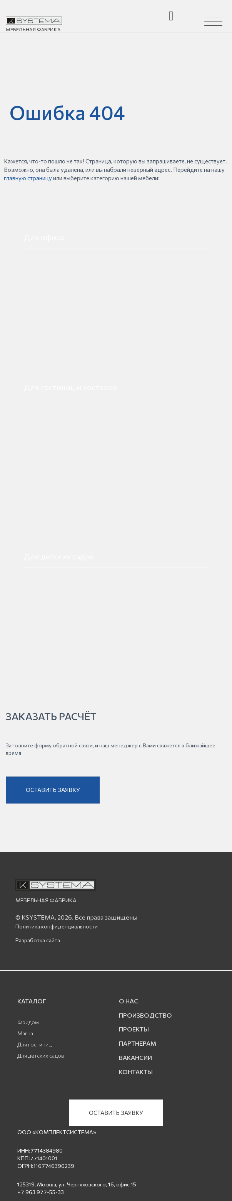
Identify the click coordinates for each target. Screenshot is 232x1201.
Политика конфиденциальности (56, 928)
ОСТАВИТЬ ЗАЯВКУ (53, 791)
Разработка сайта (37, 941)
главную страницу (28, 178)
